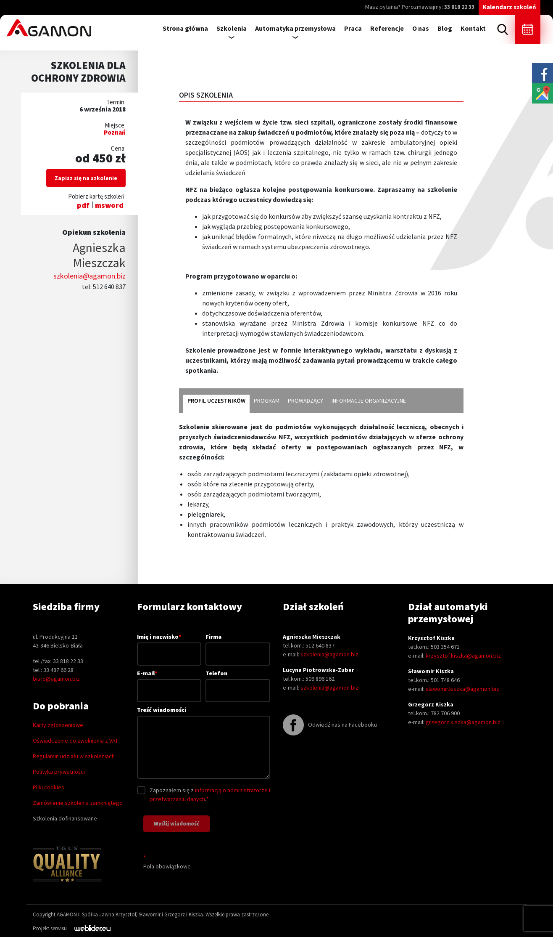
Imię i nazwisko (169, 645)
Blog (444, 28)
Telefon (237, 681)
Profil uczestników (216, 400)
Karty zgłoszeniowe (58, 725)
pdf (83, 205)
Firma (237, 645)
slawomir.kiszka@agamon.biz (462, 689)
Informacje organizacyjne (369, 400)
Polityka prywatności (59, 771)
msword (109, 205)
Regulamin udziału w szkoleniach (74, 756)
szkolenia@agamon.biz (89, 276)
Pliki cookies (48, 787)
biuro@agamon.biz (56, 678)
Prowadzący (305, 400)
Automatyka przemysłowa (295, 28)
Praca (353, 28)
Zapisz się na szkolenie (86, 178)
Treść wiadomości (203, 743)
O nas (420, 28)
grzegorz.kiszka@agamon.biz (463, 722)
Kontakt (473, 28)
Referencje (387, 28)
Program (266, 400)
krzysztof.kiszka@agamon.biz (463, 655)
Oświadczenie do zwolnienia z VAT (75, 740)
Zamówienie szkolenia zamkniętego (78, 803)
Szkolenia (231, 28)
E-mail (169, 681)
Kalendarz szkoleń (509, 7)
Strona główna (185, 28)
